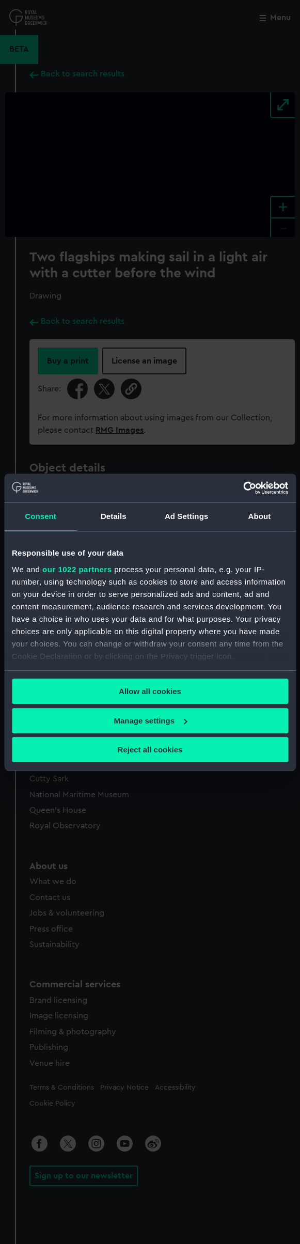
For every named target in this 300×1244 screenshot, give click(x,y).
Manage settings (150, 720)
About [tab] (259, 516)
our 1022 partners (77, 569)
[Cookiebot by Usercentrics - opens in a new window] (243, 488)
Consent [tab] (40, 516)
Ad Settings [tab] (186, 516)
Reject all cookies (150, 749)
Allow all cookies (150, 691)
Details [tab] (114, 516)
